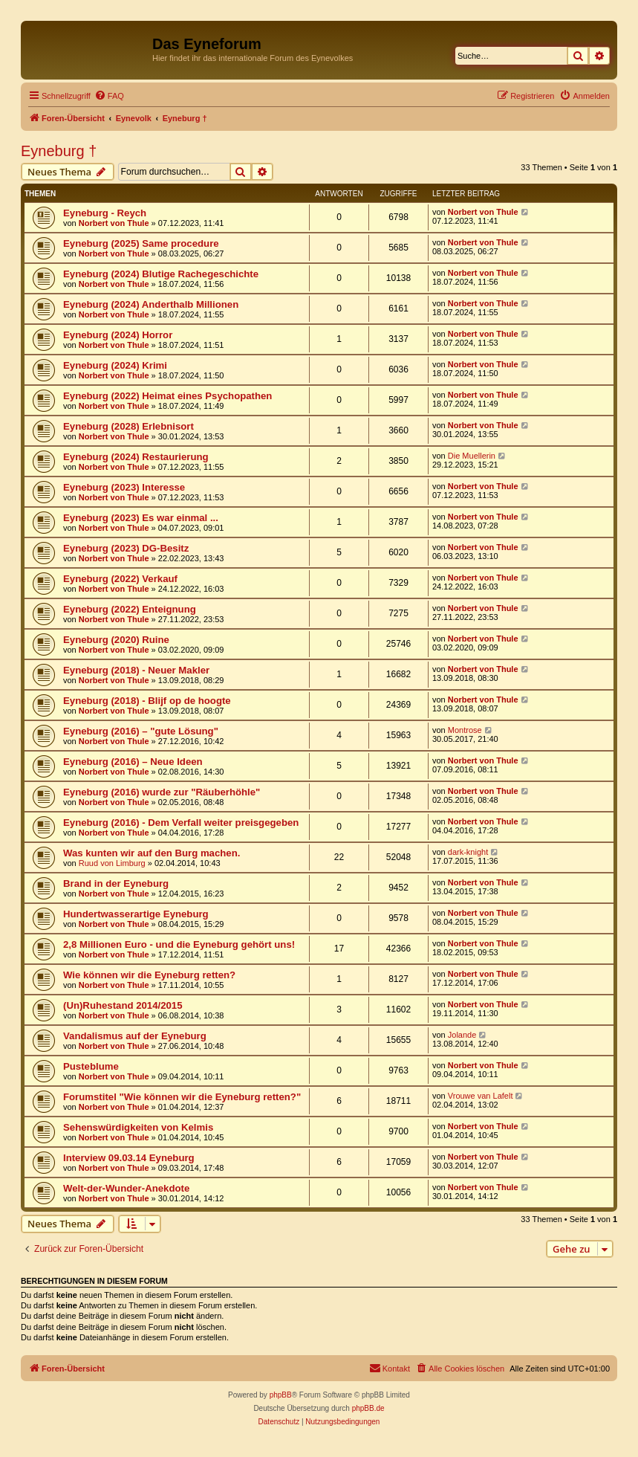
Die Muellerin (471, 455)
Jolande (462, 1034)
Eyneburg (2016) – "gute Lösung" (140, 731)
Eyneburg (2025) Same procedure (141, 243)
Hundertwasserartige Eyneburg (136, 914)
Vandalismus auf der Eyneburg (134, 1035)
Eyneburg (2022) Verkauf (120, 578)
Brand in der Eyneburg (116, 883)
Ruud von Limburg (112, 863)
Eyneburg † (59, 151)
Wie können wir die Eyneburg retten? (149, 975)
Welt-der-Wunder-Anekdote (126, 1188)
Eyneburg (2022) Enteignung (129, 609)
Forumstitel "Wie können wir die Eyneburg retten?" (182, 1096)
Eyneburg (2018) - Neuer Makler (136, 670)
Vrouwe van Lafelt (480, 1095)
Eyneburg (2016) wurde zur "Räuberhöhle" (161, 792)
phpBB (281, 1395)
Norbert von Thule (114, 223)
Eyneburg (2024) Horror (117, 334)
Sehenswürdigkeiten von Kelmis (138, 1127)
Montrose (465, 730)
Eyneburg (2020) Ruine (116, 639)
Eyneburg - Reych (104, 213)
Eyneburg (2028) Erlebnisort (128, 426)
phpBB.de (368, 1408)
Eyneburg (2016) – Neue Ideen (133, 761)
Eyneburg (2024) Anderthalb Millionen (150, 304)
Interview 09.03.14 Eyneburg (129, 1157)
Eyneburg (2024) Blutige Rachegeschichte (160, 274)
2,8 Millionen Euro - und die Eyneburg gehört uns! (179, 944)
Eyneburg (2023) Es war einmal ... (140, 517)
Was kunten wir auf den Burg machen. (151, 853)
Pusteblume (91, 1066)
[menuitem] (109, 96)
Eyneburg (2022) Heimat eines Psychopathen (167, 395)
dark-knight (468, 851)
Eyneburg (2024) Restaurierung (136, 456)
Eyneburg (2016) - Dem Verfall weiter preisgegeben (181, 822)
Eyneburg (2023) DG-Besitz (126, 548)
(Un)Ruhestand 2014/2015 (123, 1005)
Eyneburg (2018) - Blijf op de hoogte (147, 700)
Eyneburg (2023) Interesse (124, 487)
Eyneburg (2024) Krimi (115, 365)
